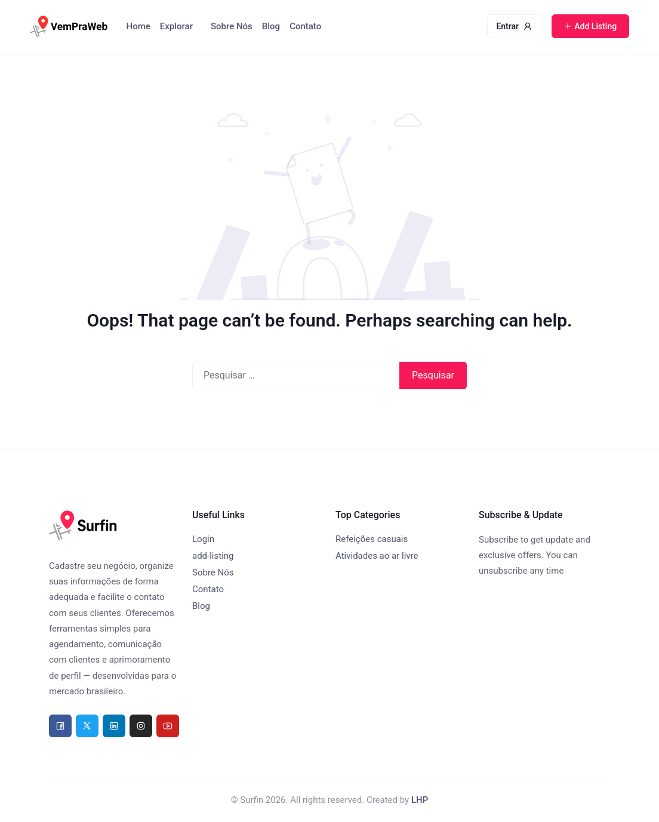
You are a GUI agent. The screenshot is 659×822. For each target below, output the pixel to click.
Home (138, 26)
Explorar (176, 26)
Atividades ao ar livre (376, 555)
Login (203, 539)
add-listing (213, 555)
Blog (271, 26)
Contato (305, 26)
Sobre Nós (231, 26)
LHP (419, 800)
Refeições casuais (371, 539)
